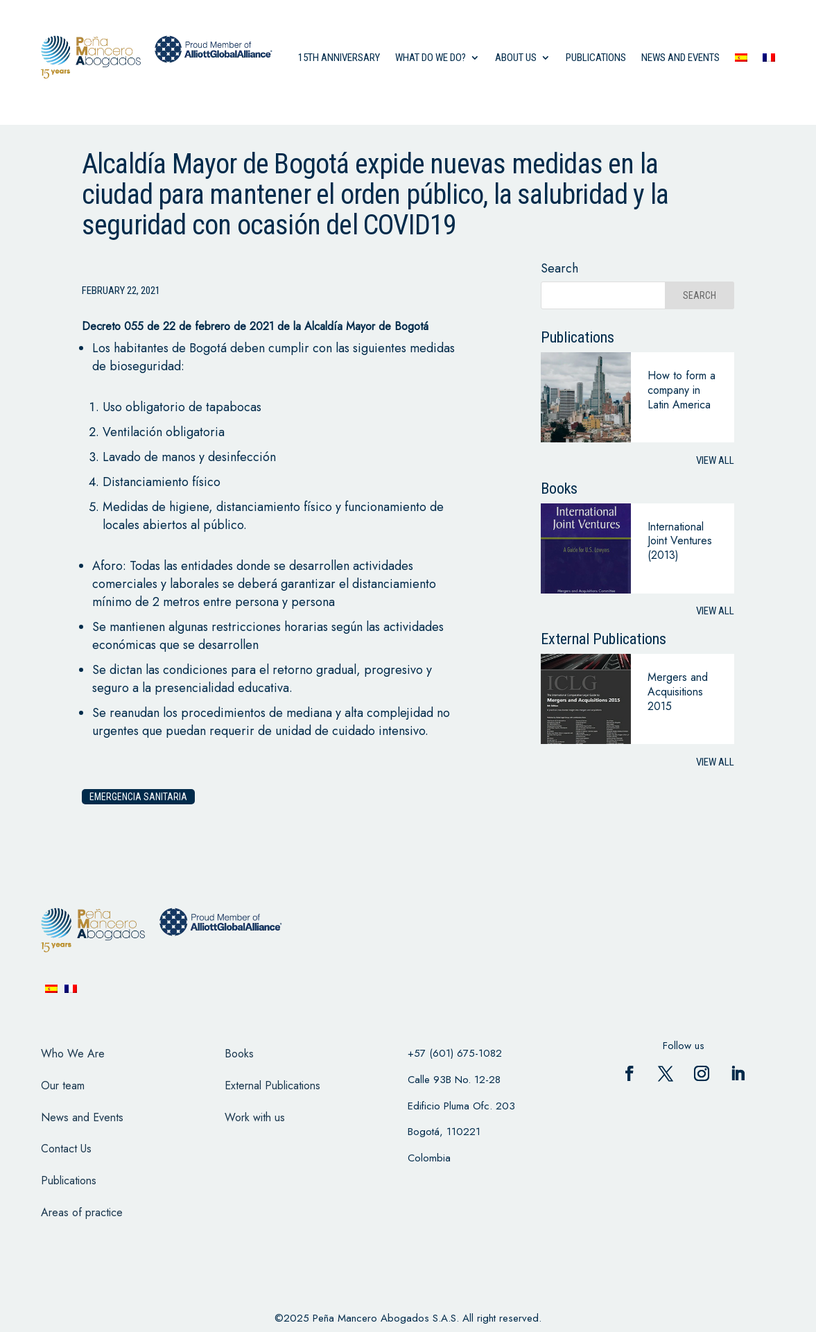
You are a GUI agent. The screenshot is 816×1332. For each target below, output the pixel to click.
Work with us (255, 1117)
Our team (63, 1085)
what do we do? (430, 57)
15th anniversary (339, 57)
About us (516, 57)
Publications (596, 57)
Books (239, 1054)
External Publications (272, 1085)
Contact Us (66, 1149)
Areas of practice (82, 1212)
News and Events (82, 1117)
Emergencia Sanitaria (138, 796)
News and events (680, 57)
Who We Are (73, 1054)
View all (715, 460)
